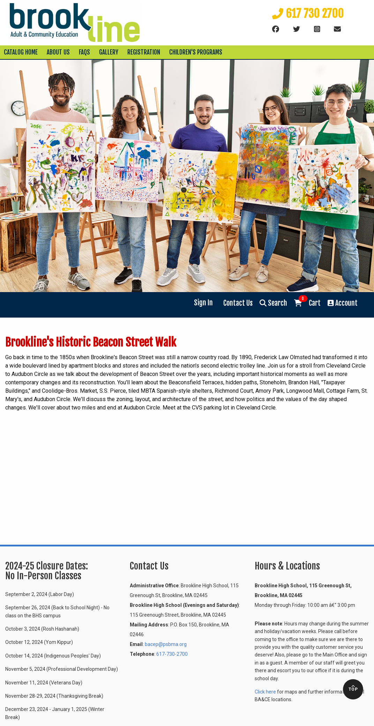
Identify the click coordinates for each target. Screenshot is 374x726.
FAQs (84, 52)
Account (343, 303)
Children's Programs (195, 52)
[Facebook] (275, 29)
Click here (265, 692)
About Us (58, 52)
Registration (143, 52)
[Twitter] (296, 29)
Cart (307, 302)
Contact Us (238, 303)
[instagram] (317, 29)
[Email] (337, 29)
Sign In (203, 302)
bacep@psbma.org (166, 644)
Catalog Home (21, 52)
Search (273, 303)
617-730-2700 (172, 654)
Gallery (108, 52)
